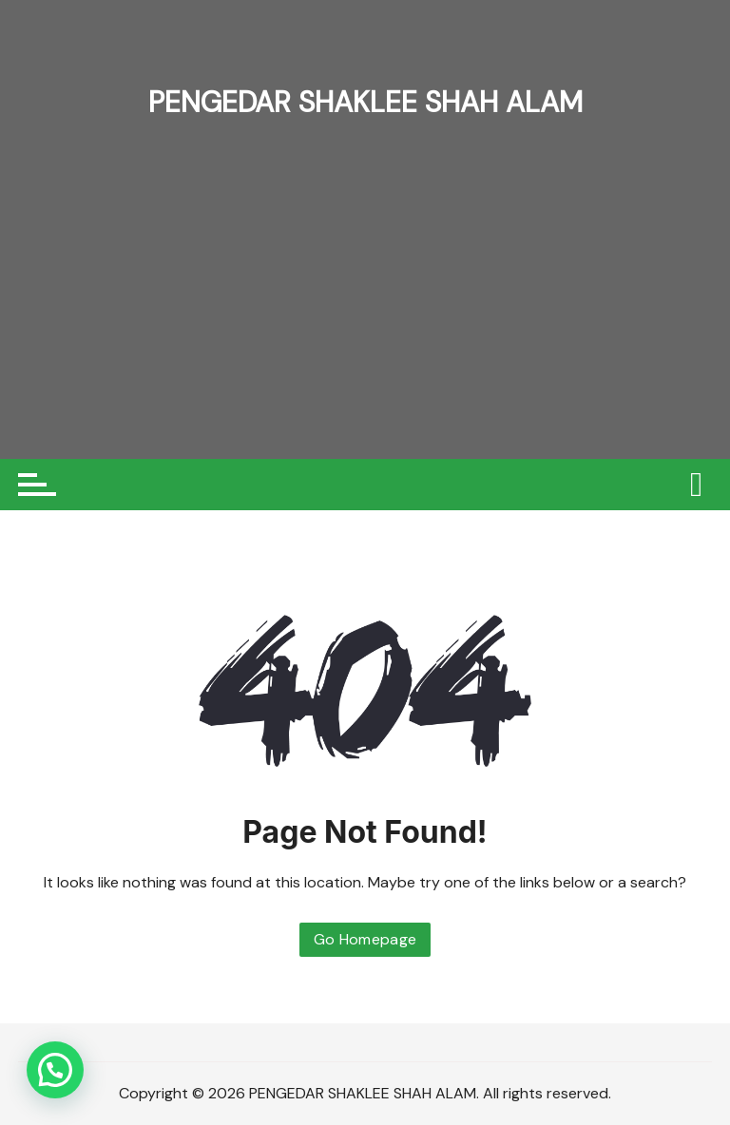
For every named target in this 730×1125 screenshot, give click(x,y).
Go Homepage (365, 939)
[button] (55, 1069)
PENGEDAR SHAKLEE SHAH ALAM (365, 102)
